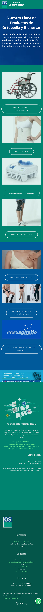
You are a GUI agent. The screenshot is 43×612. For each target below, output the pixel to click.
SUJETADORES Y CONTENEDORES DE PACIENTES (21, 353)
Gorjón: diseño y (10, 602)
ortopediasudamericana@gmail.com (21, 569)
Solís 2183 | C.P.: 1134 (21, 545)
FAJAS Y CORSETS (21, 155)
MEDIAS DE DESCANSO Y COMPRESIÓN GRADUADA (21, 317)
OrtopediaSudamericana (16, 3)
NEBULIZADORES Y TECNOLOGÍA (21, 196)
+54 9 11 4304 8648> (21, 573)
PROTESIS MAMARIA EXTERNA (21, 281)
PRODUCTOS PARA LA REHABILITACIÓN (21, 113)
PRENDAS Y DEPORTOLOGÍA (21, 238)
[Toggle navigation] (39, 4)
